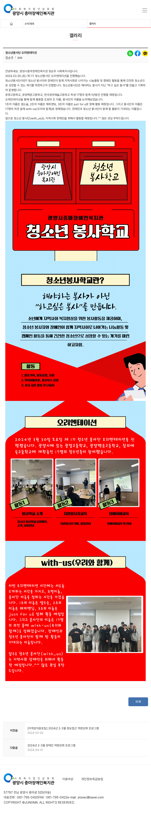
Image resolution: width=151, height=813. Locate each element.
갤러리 (92, 23)
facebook (138, 53)
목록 (138, 701)
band (130, 53)
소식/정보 (29, 23)
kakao (145, 53)
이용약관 (67, 779)
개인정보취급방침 (92, 779)
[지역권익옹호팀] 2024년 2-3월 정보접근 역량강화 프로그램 (63, 728)
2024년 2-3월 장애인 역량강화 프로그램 (52, 745)
